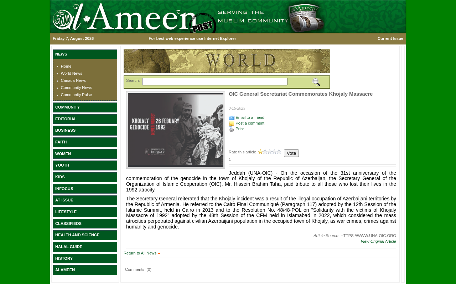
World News (71, 73)
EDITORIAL (66, 119)
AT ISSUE (64, 200)
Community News (76, 87)
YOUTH (62, 165)
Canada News (73, 80)
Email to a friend (246, 117)
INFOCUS (64, 188)
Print (236, 129)
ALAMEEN (65, 270)
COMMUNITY (67, 107)
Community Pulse (76, 95)
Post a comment (246, 123)
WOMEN (63, 154)
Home (66, 66)
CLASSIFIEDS (68, 223)
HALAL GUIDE (68, 246)
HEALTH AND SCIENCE (77, 235)
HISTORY (64, 258)
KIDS (60, 177)
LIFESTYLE (66, 212)
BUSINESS (65, 130)
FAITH (61, 142)
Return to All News (140, 253)
